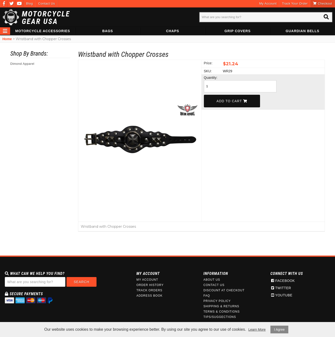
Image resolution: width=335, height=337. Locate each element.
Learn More (257, 329)
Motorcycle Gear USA (46, 17)
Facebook (283, 281)
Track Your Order (295, 3)
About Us (211, 279)
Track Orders (149, 290)
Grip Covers (237, 31)
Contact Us (46, 3)
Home (7, 39)
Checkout (322, 3)
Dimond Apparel (22, 64)
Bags (107, 31)
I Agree (279, 329)
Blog (29, 3)
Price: (208, 63)
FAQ (206, 295)
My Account (268, 3)
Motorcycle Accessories (42, 31)
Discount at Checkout (224, 290)
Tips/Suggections (219, 317)
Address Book (149, 295)
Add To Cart (231, 101)
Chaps (172, 31)
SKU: (208, 71)
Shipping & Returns (221, 306)
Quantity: (210, 78)
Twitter (281, 288)
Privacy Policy (217, 301)
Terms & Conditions (221, 311)
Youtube (281, 295)
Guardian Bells (302, 31)
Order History (150, 285)
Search (81, 282)
